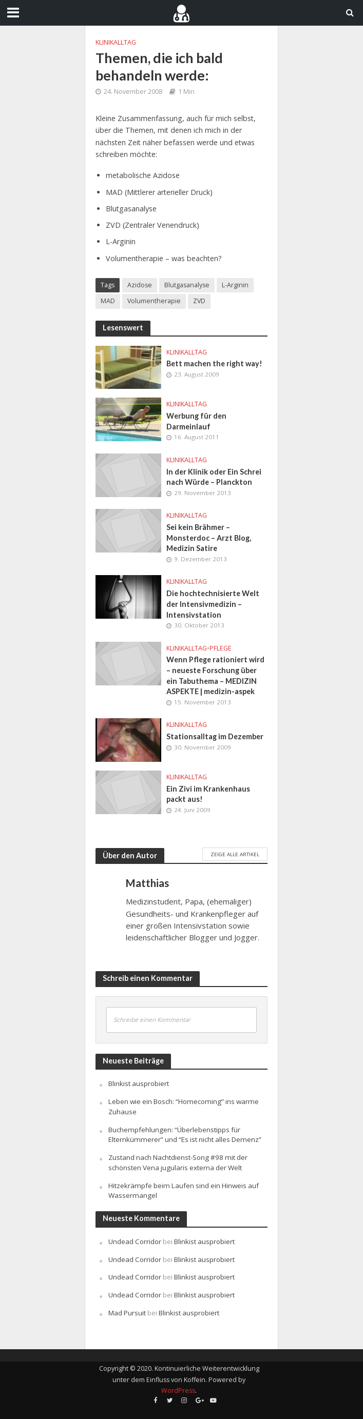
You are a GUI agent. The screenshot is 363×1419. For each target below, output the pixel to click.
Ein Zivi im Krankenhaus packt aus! (208, 794)
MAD (108, 301)
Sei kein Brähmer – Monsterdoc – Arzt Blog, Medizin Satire (208, 538)
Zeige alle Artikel (235, 854)
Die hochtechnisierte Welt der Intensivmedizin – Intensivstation (212, 604)
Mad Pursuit (127, 1312)
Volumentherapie (154, 301)
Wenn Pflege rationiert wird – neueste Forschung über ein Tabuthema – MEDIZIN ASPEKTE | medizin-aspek (215, 675)
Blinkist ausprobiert (138, 1083)
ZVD (199, 301)
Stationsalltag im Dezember (214, 736)
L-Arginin (235, 285)
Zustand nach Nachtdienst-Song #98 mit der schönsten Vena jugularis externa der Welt (177, 1162)
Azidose (139, 285)
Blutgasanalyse (186, 285)
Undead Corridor (134, 1241)
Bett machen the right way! (214, 363)
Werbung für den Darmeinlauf (196, 421)
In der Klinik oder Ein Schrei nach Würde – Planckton (213, 477)
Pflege (220, 648)
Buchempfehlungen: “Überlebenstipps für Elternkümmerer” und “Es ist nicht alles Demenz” (184, 1135)
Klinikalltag (115, 42)
